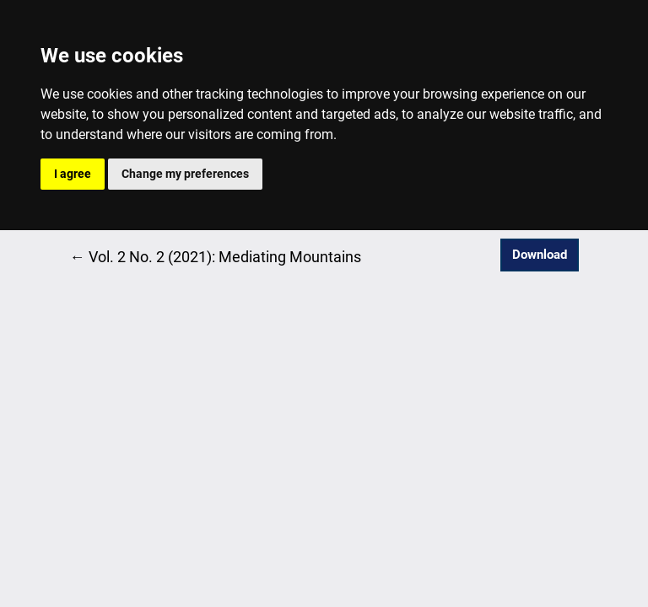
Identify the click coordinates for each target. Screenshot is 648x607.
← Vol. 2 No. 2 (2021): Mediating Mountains (215, 255)
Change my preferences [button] (185, 173)
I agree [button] (72, 173)
